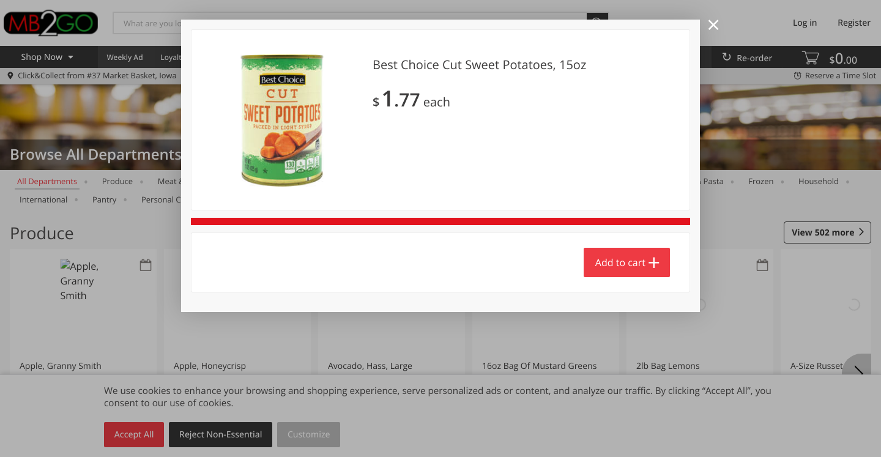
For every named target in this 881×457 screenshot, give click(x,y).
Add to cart (620, 262)
